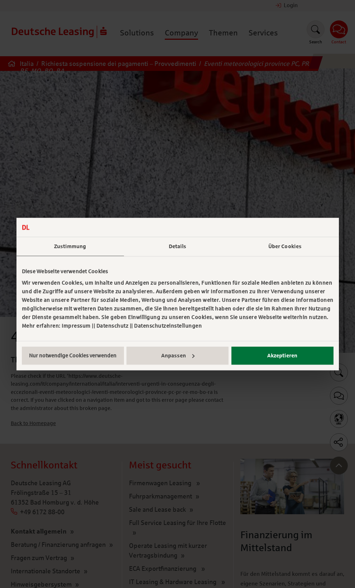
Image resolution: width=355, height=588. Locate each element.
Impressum (76, 326)
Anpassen (178, 355)
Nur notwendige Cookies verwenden (72, 355)
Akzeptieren (282, 355)
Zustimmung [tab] (70, 246)
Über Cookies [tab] (285, 246)
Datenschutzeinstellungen (168, 326)
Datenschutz (112, 326)
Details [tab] (178, 246)
